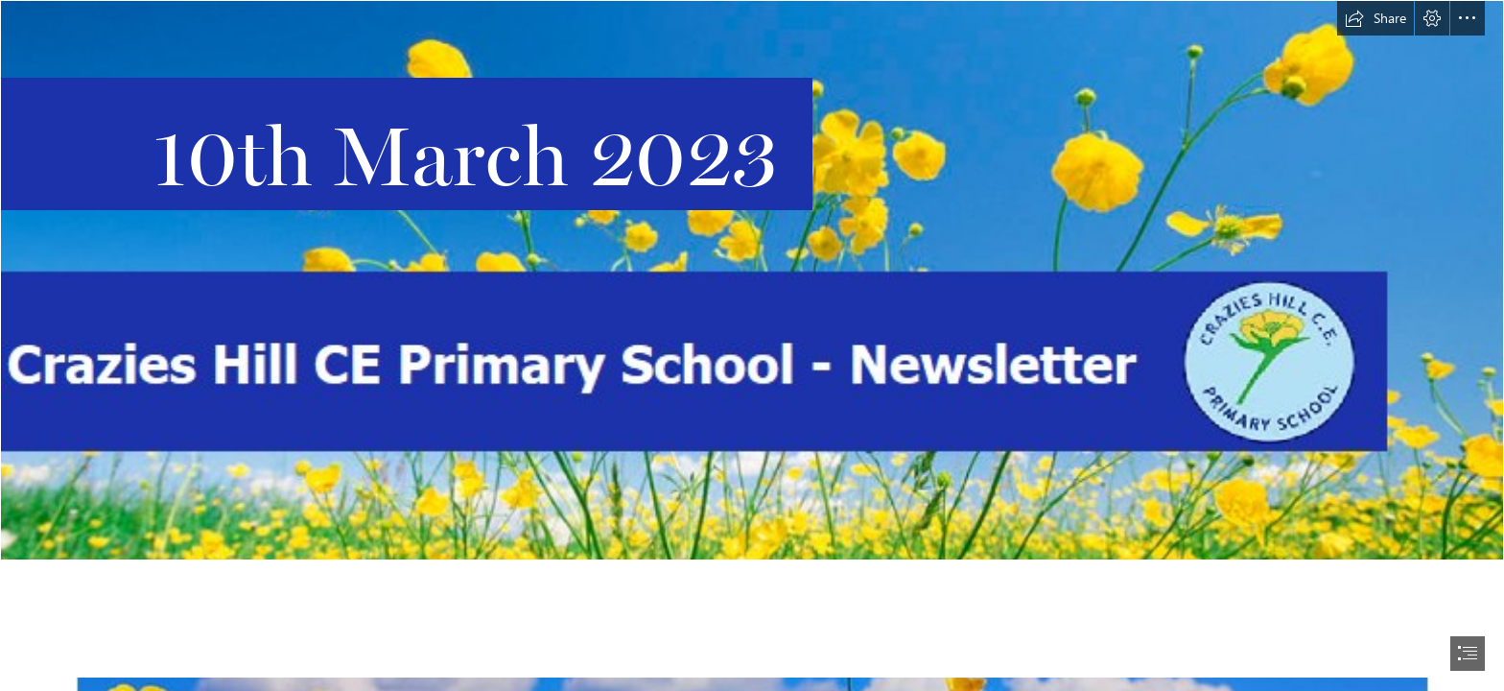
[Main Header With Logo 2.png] (752, 280)
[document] (752, 345)
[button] (1375, 18)
